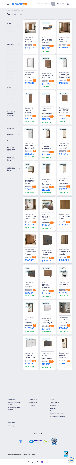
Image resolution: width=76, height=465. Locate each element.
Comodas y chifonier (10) (11, 71)
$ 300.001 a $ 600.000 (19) (11, 100)
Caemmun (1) (11, 32)
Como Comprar (54, 402)
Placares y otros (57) (12, 55)
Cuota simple (11, 426)
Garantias (53, 408)
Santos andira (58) (13, 27)
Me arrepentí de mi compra (57, 416)
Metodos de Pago (55, 405)
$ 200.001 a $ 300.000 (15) (11, 96)
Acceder (61, 4)
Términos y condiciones (14, 454)
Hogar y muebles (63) (12, 51)
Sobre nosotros (33, 402)
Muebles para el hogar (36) (12, 60)
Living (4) (10, 78)
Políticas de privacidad (29, 454)
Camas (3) (10, 81)
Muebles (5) (11, 75)
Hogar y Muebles (12, 10)
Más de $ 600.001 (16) (13, 104)
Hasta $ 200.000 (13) (12, 91)
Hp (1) (9, 38)
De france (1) (11, 35)
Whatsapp (32, 405)
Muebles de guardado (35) (12, 64)
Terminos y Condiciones (56, 414)
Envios (52, 411)
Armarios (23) (11, 68)
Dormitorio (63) (12, 47)
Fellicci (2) (10, 30)
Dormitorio (21, 10)
